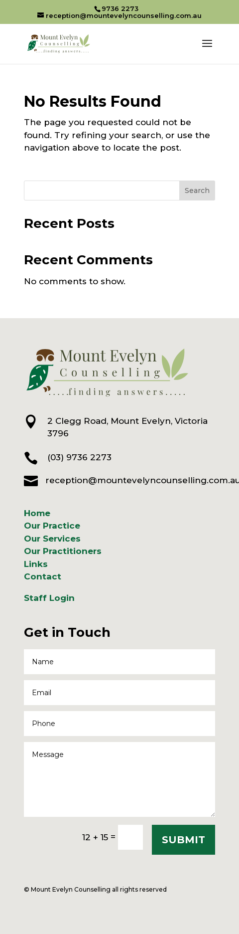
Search (197, 190)
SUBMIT (183, 840)
